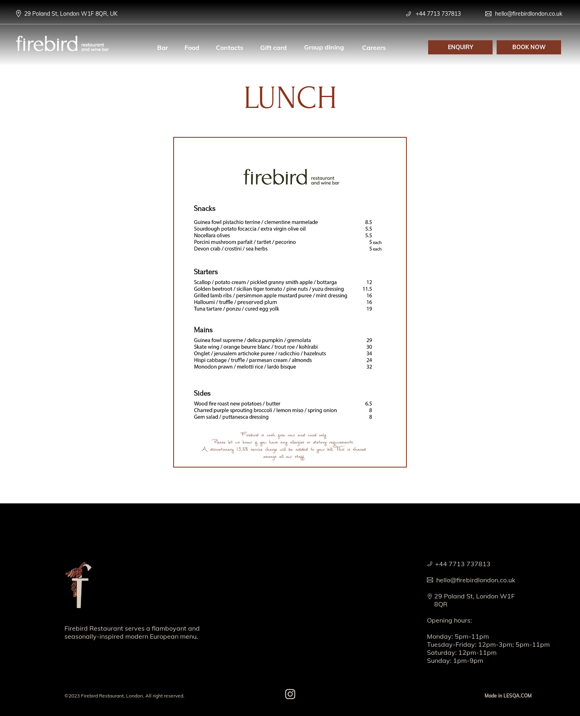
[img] (77, 584)
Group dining (324, 47)
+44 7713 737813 (438, 13)
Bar (162, 47)
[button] (460, 47)
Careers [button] (374, 47)
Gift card (273, 47)
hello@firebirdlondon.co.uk (528, 13)
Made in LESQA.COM (508, 696)
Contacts (229, 47)
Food (191, 47)
